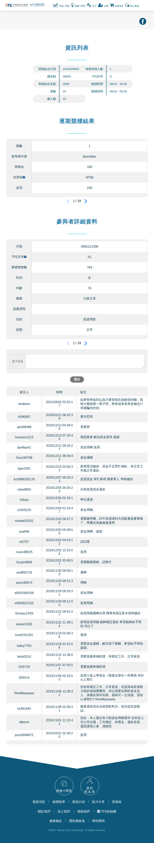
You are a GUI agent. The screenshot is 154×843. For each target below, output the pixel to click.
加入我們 (64, 811)
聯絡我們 (83, 811)
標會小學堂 (78, 5)
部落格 (116, 801)
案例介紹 (78, 801)
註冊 (103, 5)
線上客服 (132, 5)
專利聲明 (98, 821)
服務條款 (55, 821)
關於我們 (44, 811)
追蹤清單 (116, 5)
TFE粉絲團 (106, 811)
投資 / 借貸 (61, 5)
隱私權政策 (77, 821)
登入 (92, 5)
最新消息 (39, 801)
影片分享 (98, 801)
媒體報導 (59, 801)
